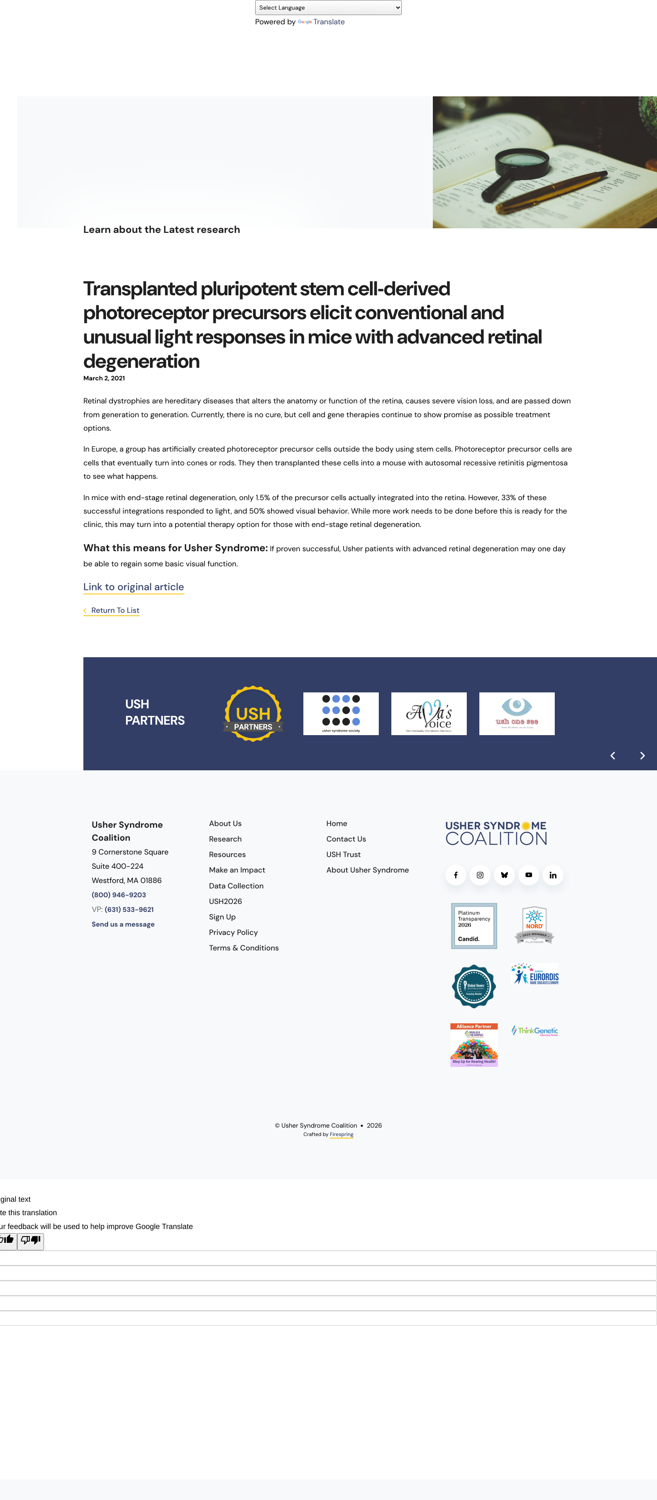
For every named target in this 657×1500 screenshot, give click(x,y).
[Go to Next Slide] (642, 755)
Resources (227, 854)
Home (336, 823)
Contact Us (346, 839)
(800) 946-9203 (119, 895)
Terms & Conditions (244, 948)
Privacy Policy (233, 932)
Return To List (115, 610)
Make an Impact (237, 870)
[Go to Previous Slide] (613, 755)
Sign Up (222, 917)
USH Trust (343, 854)
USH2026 (225, 901)
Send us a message (123, 924)
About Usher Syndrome (367, 870)
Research (225, 839)
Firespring (341, 1134)
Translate (321, 22)
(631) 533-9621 (129, 910)
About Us (225, 823)
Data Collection (236, 886)
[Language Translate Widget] (328, 7)
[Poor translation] (30, 1241)
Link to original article (133, 587)
